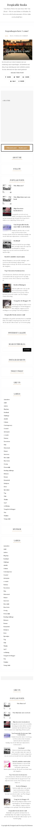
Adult (5, 403)
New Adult (7, 457)
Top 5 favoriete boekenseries (18, 775)
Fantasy (6, 438)
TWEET (17, 77)
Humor (6, 451)
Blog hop (6, 409)
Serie (5, 486)
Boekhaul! (21, 748)
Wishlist (6, 516)
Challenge (6, 415)
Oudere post (23, 148)
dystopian (7, 432)
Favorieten (7, 441)
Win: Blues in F (21, 703)
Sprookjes (6, 490)
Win (5, 512)
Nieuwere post (11, 148)
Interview (6, 454)
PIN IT (13, 81)
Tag (5, 493)
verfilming (7, 506)
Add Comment (23, 36)
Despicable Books (17, 4)
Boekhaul (6, 412)
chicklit (6, 419)
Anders (6, 406)
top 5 (5, 503)
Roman (6, 477)
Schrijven (6, 483)
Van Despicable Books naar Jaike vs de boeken (21, 734)
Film (5, 445)
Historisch (7, 448)
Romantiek (7, 480)
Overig (6, 464)
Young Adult (7, 519)
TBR (5, 496)
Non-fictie (7, 461)
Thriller (6, 499)
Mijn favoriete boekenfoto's (21, 722)
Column (6, 422)
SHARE (8, 77)
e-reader (6, 435)
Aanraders (7, 399)
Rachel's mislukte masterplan (21, 761)
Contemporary (8, 425)
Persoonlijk (7, 467)
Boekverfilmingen (21, 786)
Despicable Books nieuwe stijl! (18, 811)
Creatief (6, 428)
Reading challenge (9, 470)
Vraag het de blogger (9, 509)
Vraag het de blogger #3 (21, 799)
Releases (6, 474)
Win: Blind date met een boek (21, 713)
